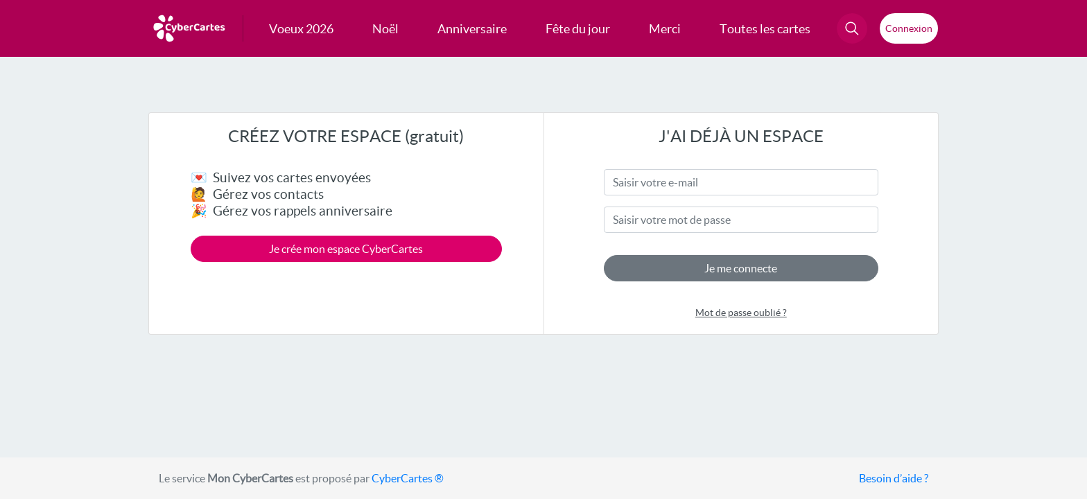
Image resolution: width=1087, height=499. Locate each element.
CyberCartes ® (408, 478)
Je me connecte (740, 268)
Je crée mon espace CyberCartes (346, 249)
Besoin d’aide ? (893, 478)
